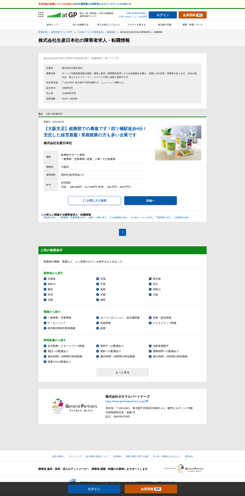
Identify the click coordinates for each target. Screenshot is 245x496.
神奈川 (52, 283)
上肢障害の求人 (182, 217)
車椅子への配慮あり (112, 345)
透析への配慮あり (110, 351)
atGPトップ (52, 24)
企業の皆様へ (58, 456)
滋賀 (103, 289)
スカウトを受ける (136, 24)
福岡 (103, 299)
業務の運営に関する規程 (137, 456)
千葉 (103, 283)
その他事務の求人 (119, 217)
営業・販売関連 (162, 317)
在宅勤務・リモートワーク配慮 (66, 345)
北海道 (52, 278)
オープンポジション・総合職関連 (120, 317)
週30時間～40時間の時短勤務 (65, 356)
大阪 (155, 294)
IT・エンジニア (57, 322)
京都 (103, 294)
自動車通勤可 (161, 345)
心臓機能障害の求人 (202, 217)
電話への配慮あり (58, 351)
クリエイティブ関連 (164, 322)
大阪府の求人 (49, 217)
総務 (103, 328)
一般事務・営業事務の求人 (72, 217)
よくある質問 (141, 16)
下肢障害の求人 (163, 217)
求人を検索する (81, 24)
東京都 (157, 278)
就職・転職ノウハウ (192, 24)
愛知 (50, 289)
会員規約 (117, 456)
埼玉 (155, 283)
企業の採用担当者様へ (136, 13)
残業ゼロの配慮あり (59, 361)
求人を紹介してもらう (108, 24)
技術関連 (105, 322)
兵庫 (50, 299)
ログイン (94, 489)
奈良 (50, 294)
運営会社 (189, 456)
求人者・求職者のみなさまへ (166, 456)
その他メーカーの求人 (141, 217)
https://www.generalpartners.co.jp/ (125, 401)
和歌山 (157, 289)
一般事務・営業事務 (59, 317)
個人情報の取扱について (97, 456)
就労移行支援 (164, 24)
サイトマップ (75, 456)
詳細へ (150, 200)
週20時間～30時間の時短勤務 (117, 356)
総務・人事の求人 (98, 217)
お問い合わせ (125, 16)
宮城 (103, 278)
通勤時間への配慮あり (166, 351)
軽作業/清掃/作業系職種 (61, 328)
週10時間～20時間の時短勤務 (170, 356)
